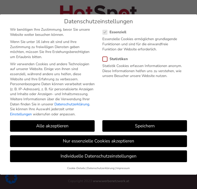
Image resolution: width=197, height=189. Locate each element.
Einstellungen (21, 113)
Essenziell (116, 31)
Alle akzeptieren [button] (52, 125)
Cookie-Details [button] (76, 168)
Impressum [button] (123, 168)
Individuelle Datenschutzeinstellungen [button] (98, 155)
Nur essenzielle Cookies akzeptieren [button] (98, 140)
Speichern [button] (145, 125)
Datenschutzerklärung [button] (100, 168)
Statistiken (117, 58)
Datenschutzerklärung (71, 103)
